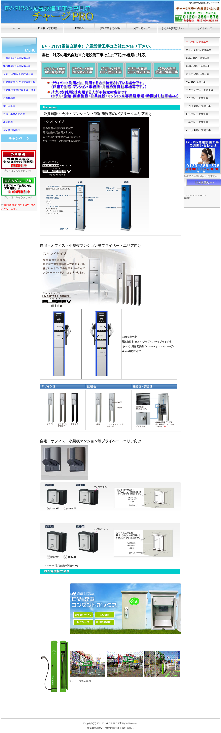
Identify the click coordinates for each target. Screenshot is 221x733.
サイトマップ (204, 28)
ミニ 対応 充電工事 (197, 98)
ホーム (16, 28)
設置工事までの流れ (110, 28)
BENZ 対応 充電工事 (198, 66)
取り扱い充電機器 (48, 28)
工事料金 (79, 28)
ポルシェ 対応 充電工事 (198, 49)
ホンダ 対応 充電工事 (198, 130)
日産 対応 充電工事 (197, 114)
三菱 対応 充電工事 (197, 122)
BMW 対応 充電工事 (198, 57)
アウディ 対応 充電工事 (199, 90)
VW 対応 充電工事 (196, 82)
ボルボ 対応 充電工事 (197, 74)
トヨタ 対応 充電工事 (198, 106)
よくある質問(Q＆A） (173, 28)
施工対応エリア (142, 28)
